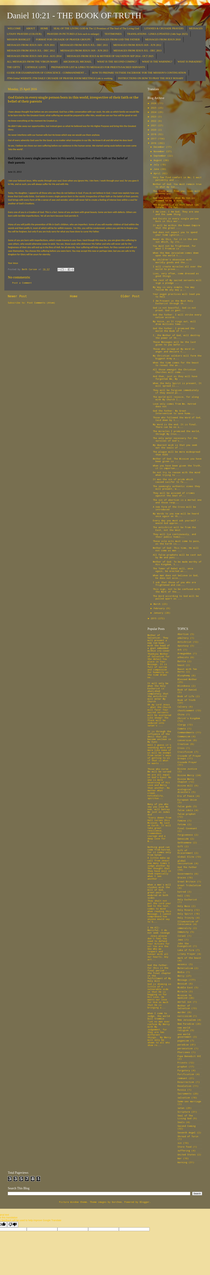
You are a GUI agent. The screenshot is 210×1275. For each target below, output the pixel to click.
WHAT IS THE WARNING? (157, 61)
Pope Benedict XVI (189, 1056)
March (158, 604)
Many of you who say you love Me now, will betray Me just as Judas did (159, 809)
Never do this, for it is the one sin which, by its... (175, 240)
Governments (185, 873)
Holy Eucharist (187, 899)
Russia (182, 1089)
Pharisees (184, 1052)
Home (74, 296)
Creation (183, 744)
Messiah (182, 983)
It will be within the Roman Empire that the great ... (176, 226)
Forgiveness (185, 834)
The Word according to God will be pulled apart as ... (176, 597)
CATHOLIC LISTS (35, 67)
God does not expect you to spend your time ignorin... (175, 233)
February (160, 608)
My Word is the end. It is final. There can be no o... (175, 425)
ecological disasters (184, 790)
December (160, 146)
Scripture (184, 1111)
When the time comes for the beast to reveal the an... (176, 364)
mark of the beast (189, 957)
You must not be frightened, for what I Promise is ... (174, 247)
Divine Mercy (186, 775)
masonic (182, 964)
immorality (184, 928)
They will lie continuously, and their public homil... (174, 535)
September (160, 155)
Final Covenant (187, 828)
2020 (154, 129)
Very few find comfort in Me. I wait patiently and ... (177, 178)
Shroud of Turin (188, 1136)
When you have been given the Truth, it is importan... (177, 467)
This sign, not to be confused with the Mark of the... (176, 590)
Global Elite (186, 856)
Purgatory (184, 1070)
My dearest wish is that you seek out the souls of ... (175, 446)
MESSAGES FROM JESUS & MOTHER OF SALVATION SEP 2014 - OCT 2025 (110, 56)
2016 (154, 143)
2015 (154, 618)
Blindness (184, 685)
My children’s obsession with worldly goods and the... (172, 261)
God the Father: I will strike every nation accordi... (177, 316)
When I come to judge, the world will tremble (159, 1016)
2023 (154, 116)
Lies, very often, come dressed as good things (176, 274)
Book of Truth (187, 700)
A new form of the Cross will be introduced (174, 508)
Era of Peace (186, 796)
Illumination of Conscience (188, 922)
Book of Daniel (187, 689)
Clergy (182, 724)
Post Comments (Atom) (41, 302)
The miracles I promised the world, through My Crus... (176, 432)
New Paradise (186, 1023)
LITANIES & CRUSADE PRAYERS (163, 28)
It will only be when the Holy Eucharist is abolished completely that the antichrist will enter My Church (158, 692)
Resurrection (186, 1082)
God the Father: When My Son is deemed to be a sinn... (174, 199)
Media (181, 972)
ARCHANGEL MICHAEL (77, 61)
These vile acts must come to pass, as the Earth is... (176, 542)
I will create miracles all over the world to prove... (177, 267)
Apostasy (183, 645)
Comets (182, 728)
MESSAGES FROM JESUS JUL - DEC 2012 (31, 50)
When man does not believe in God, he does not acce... (176, 576)
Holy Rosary (185, 909)
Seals (181, 1122)
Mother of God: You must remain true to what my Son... (177, 185)
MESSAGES (196, 28)
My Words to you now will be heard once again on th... (176, 515)
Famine (182, 820)
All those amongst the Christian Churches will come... (174, 370)
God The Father (187, 867)
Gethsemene (184, 842)
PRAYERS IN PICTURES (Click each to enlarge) (73, 34)
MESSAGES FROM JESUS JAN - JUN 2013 (84, 50)
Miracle (182, 991)
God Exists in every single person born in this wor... (176, 219)
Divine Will (185, 785)
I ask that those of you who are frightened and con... (174, 583)
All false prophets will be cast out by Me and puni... (177, 556)
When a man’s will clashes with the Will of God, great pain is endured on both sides (159, 891)
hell (180, 895)
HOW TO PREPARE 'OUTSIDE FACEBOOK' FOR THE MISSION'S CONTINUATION (139, 72)
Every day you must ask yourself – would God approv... (176, 521)
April (158, 173)
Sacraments (184, 1093)
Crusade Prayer (187, 762)
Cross (181, 748)
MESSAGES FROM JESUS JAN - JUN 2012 (137, 45)
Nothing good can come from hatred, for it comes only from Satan (159, 851)
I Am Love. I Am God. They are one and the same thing (176, 213)
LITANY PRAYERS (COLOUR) (24, 34)
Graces (182, 877)
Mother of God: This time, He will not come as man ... (176, 549)
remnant (182, 1078)
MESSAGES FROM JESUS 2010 (163, 39)
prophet (182, 1066)
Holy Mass (184, 906)
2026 (154, 103)
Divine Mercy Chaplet (186, 780)
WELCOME (14, 28)
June (157, 169)
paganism (183, 1040)
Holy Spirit (185, 913)
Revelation (184, 1086)
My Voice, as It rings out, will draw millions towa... (174, 322)
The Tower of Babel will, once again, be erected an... (173, 569)
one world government (184, 1035)
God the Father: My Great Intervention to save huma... (173, 412)
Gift (180, 846)
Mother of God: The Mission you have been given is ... (177, 460)
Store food (184, 1146)
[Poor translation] (12, 1224)
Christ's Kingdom (189, 718)
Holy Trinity (186, 917)
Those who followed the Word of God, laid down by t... (177, 418)
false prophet (187, 814)
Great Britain (187, 881)
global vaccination (185, 862)
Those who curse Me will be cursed (159, 770)
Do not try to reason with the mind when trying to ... (176, 473)
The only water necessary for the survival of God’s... (175, 439)
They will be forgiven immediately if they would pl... (176, 391)
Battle (182, 661)
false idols (185, 810)
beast (181, 665)
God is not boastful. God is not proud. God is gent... (174, 309)
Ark (180, 649)
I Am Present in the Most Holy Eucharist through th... (173, 302)
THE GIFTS (13, 67)
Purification (186, 1074)
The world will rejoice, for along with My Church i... (176, 398)
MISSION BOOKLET (18, 39)
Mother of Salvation (184, 1007)
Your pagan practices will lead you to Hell (176, 295)
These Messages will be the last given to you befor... (174, 343)
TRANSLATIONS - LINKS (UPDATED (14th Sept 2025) (157, 34)
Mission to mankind (184, 996)
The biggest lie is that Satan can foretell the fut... (176, 206)
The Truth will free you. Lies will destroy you (176, 192)
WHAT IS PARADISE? (190, 61)
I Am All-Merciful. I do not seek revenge (159, 930)
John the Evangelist (184, 944)
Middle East (185, 987)
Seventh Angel (187, 1132)
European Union (187, 799)
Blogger (144, 1202)
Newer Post (17, 296)
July (157, 164)
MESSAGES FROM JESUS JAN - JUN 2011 (31, 45)
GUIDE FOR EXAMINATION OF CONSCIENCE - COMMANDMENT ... (47, 72)
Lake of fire (186, 950)
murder (182, 1012)
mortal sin (184, 1001)
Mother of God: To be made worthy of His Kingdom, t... (177, 563)
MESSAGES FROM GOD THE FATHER (118, 39)
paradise (183, 1044)
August (158, 160)
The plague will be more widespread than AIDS (176, 453)
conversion (184, 740)
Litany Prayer (187, 953)
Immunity (183, 931)
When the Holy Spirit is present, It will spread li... (177, 384)
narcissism (184, 1016)
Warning (182, 1162)
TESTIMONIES (112, 34)
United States (187, 1154)
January (159, 612)
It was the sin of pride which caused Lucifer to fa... (173, 480)
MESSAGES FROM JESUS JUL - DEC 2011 (84, 45)
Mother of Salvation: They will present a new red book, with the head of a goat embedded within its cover (159, 643)
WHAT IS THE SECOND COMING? (117, 61)
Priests (182, 1062)
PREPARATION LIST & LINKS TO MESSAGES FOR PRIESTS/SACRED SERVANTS (98, 67)
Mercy (181, 975)
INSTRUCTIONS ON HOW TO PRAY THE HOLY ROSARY (150, 78)
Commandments (186, 732)
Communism (184, 736)
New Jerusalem (187, 1019)
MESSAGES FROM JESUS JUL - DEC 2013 (137, 50)
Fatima (182, 824)
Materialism (185, 968)
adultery (183, 637)
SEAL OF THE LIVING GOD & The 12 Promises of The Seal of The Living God (96, 28)
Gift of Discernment (185, 851)
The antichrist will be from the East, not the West (174, 528)
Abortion (183, 634)
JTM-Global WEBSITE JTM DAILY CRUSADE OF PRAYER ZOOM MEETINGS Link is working (59, 78)
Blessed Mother (187, 679)
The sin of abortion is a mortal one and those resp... (177, 501)
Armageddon (184, 653)
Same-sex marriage (189, 1101)
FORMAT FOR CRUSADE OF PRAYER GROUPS (63, 39)
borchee (117, 1202)
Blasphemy (184, 675)
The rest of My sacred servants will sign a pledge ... (177, 281)
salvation (184, 1097)
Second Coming (187, 1126)
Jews (180, 939)
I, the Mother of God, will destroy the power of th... (176, 336)
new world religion (184, 1029)
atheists (183, 657)
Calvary (182, 706)
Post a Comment (22, 282)
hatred (182, 891)
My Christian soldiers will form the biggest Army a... (177, 357)
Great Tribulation (189, 885)
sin (180, 1143)
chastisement (186, 710)
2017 (154, 138)
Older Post (130, 296)
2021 (154, 125)
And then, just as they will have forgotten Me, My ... (175, 377)
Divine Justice (187, 768)
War (180, 1158)
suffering (184, 1150)
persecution (185, 1048)
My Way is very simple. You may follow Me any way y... (174, 288)
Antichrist (184, 641)
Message (182, 979)
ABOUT (30, 28)
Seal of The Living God (185, 1117)
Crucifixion (185, 751)
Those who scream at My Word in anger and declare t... (174, 350)
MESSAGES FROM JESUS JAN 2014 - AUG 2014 (34, 56)
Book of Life (186, 696)
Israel (182, 935)
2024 (154, 112)
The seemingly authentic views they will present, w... (176, 487)
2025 (154, 107)
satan (181, 1108)
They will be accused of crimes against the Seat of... (174, 494)
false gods (184, 806)
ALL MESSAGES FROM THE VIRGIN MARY (32, 61)
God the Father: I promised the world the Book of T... (174, 329)
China (181, 714)
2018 (154, 134)
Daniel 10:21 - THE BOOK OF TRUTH (74, 15)
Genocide (183, 838)
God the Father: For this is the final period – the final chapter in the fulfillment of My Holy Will (159, 973)
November (160, 151)
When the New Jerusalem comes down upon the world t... (176, 254)
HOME (44, 28)
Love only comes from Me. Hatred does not (174, 405)
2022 (154, 120)
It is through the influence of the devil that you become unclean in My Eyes (159, 736)
